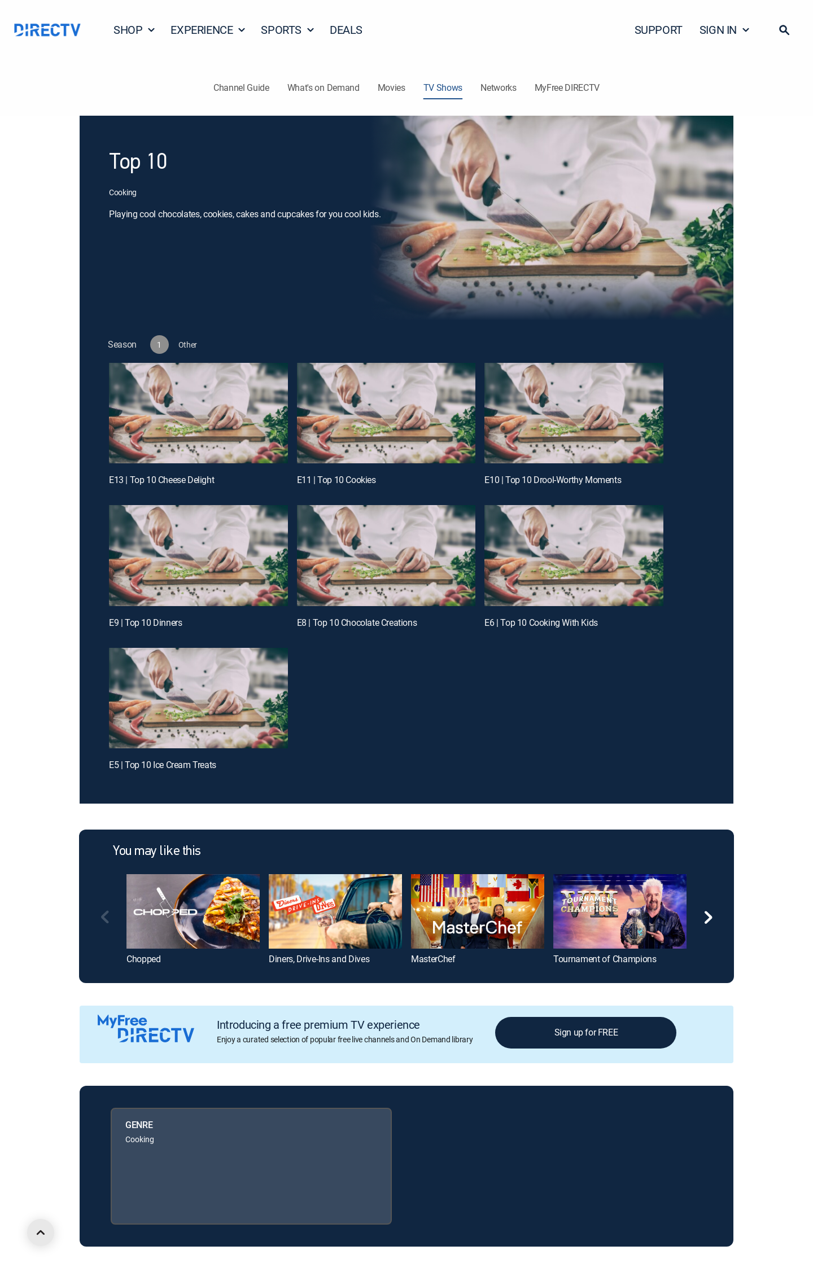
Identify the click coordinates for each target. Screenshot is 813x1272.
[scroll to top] (41, 1232)
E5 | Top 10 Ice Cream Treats (162, 764)
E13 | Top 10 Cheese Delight (161, 479)
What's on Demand (323, 87)
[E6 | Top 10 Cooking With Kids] (573, 555)
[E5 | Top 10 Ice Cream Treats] (198, 698)
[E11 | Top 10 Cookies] (386, 413)
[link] (193, 911)
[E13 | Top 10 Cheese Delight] (198, 413)
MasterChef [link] (433, 959)
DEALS (346, 29)
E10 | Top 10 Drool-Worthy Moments (552, 479)
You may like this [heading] (157, 851)
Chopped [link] (143, 959)
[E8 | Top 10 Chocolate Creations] (386, 555)
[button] (784, 30)
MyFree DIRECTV (567, 87)
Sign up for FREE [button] (586, 1032)
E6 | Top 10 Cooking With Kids (540, 622)
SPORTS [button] (288, 29)
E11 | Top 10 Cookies (336, 479)
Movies (391, 87)
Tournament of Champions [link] (605, 959)
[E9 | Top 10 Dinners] (198, 555)
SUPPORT (659, 29)
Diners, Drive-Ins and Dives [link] (319, 959)
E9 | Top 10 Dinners (145, 622)
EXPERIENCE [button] (208, 29)
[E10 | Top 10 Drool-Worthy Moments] (573, 413)
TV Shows (442, 87)
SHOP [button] (134, 29)
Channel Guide (241, 87)
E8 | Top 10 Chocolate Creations (357, 622)
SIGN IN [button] (725, 29)
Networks (498, 87)
